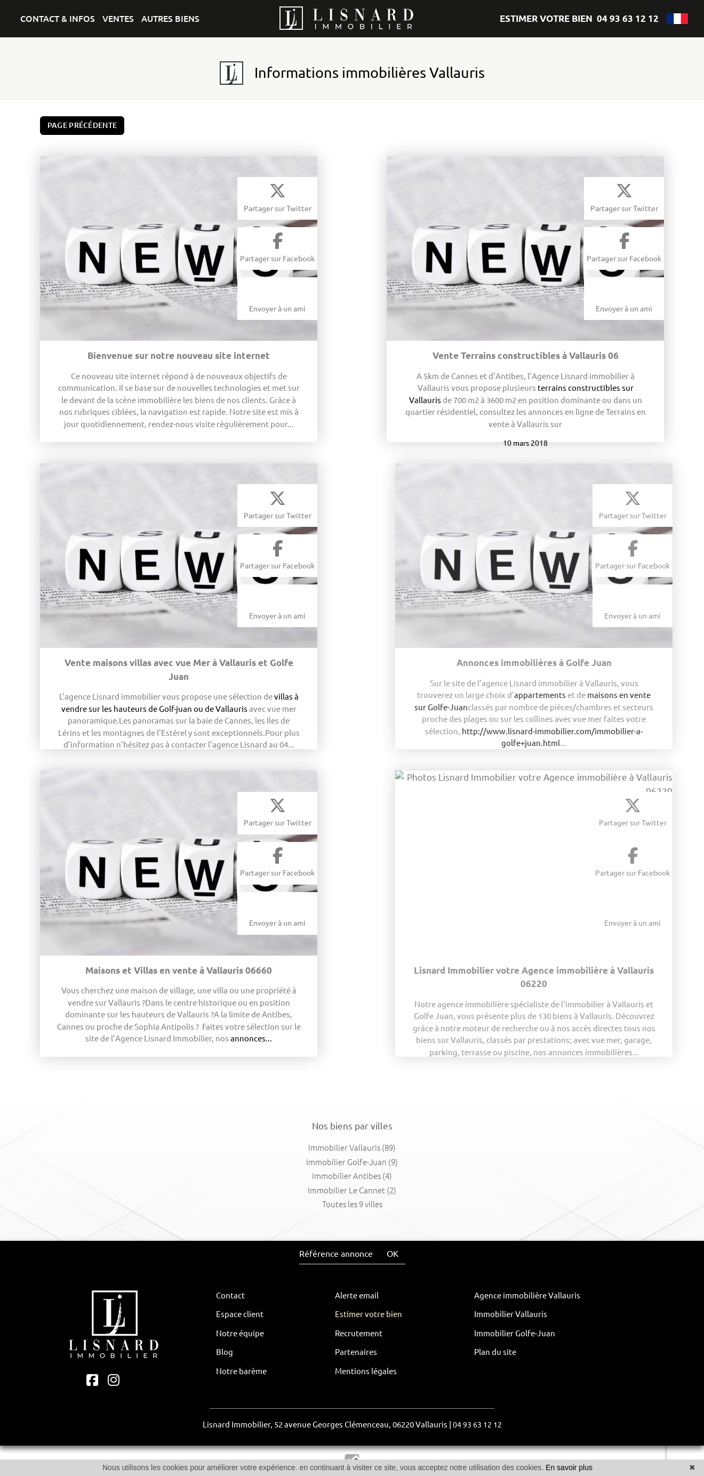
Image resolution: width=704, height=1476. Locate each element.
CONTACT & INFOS (57, 18)
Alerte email (357, 1295)
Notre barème (241, 1371)
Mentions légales (366, 1371)
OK (392, 1253)
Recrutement (358, 1333)
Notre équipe (240, 1333)
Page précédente (82, 125)
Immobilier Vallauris (510, 1314)
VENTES (118, 18)
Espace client (239, 1314)
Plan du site (495, 1352)
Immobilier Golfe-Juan (514, 1333)
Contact (230, 1295)
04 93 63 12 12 (628, 18)
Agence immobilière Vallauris (527, 1295)
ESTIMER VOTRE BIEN (546, 18)
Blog (224, 1352)
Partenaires (356, 1352)
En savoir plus (569, 1467)
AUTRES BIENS (170, 18)
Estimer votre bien (368, 1314)
